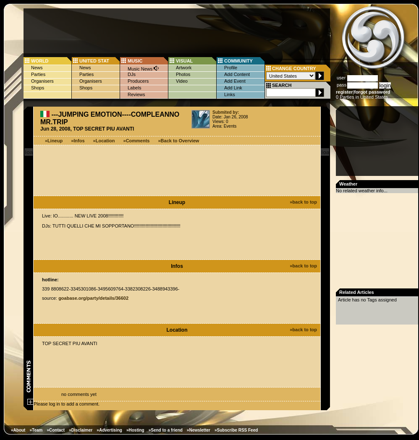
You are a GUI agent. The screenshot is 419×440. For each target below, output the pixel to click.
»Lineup (54, 140)
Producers (138, 81)
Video (182, 81)
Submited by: (225, 112)
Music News (144, 68)
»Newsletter (198, 430)
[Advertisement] (378, 143)
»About (18, 430)
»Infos (77, 140)
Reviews (136, 94)
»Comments (136, 140)
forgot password (372, 91)
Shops (37, 87)
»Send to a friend (166, 430)
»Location (104, 140)
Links (229, 94)
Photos (183, 74)
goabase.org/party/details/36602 (93, 298)
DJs (132, 74)
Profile (230, 67)
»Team (35, 430)
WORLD (40, 60)
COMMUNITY (238, 60)
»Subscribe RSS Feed (236, 430)
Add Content (237, 74)
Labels (134, 87)
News (37, 67)
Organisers (42, 81)
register (344, 91)
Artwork (183, 67)
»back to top (303, 201)
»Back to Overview (178, 140)
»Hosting (135, 430)
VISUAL (184, 60)
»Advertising (109, 430)
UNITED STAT (94, 60)
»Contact (56, 430)
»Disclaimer (80, 430)
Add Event (235, 81)
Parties (38, 74)
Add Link (233, 87)
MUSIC (135, 60)
